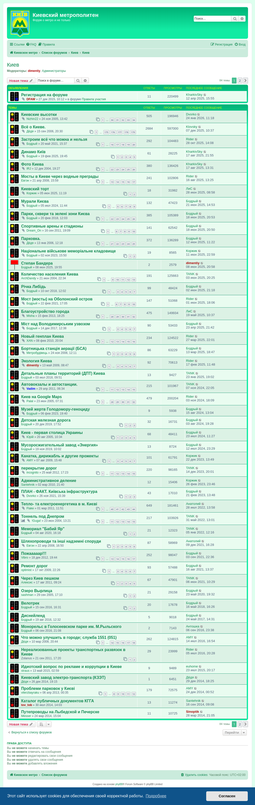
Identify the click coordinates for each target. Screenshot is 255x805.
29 (117, 316)
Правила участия (94, 99)
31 (117, 120)
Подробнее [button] (156, 796)
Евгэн (25, 180)
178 (126, 132)
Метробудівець (36, 353)
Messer (26, 716)
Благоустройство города (45, 311)
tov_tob (26, 705)
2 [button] (240, 80)
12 (128, 279)
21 (112, 243)
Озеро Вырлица (36, 591)
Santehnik (28, 484)
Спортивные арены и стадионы (52, 226)
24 (123, 169)
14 (117, 182)
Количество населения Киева (49, 274)
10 (133, 231)
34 (133, 120)
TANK (190, 274)
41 (117, 509)
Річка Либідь (33, 286)
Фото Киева (32, 164)
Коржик (31, 193)
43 (128, 509)
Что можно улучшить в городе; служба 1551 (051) (69, 637)
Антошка (192, 626)
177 (120, 132)
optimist (26, 570)
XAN (29, 340)
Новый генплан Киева (42, 336)
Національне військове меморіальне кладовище (68, 251)
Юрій (29, 437)
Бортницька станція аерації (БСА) (53, 348)
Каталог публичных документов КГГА (57, 701)
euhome (192, 666)
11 (123, 279)
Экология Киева (36, 361)
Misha (30, 316)
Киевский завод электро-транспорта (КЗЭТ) (63, 677)
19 (128, 144)
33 (128, 120)
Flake (30, 508)
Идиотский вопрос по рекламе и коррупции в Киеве (71, 666)
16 (112, 144)
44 (133, 509)
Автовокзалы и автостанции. (49, 384)
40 (112, 509)
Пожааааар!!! (33, 553)
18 (123, 144)
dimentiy (34, 71)
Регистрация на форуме (44, 95)
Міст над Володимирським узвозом (55, 324)
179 (133, 132)
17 (117, 144)
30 (112, 120)
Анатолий (193, 504)
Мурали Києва (35, 201)
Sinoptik (192, 711)
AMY (29, 460)
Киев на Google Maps (41, 397)
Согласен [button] (227, 796)
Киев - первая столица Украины (52, 432)
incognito (32, 472)
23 (117, 169)
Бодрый (31, 143)
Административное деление (48, 480)
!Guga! (36, 520)
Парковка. (31, 239)
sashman (27, 595)
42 (123, 509)
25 (128, 169)
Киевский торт (35, 189)
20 (133, 144)
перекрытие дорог (39, 468)
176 (113, 132)
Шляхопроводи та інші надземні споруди (61, 541)
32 (123, 120)
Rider (190, 139)
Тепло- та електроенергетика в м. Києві (59, 504)
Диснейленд (33, 616)
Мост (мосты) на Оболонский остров (56, 299)
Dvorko (191, 114)
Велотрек (30, 603)
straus (25, 670)
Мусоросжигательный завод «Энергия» (59, 445)
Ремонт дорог (34, 566)
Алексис (27, 582)
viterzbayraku (30, 692)
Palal (29, 401)
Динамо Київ (33, 152)
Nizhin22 (32, 119)
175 (106, 132)
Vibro (24, 557)
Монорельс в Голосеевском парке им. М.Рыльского (71, 626)
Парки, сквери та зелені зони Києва (55, 214)
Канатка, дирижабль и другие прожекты (60, 456)
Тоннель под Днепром (42, 516)
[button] (245, 81)
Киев (13, 65)
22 (112, 169)
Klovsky (191, 127)
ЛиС (189, 188)
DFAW (30, 99)
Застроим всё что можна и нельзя (54, 139)
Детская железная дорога (45, 420)
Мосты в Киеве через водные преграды (60, 176)
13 (112, 182)
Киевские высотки (39, 114)
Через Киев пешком (40, 578)
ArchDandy (28, 278)
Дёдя (30, 131)
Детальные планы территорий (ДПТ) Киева (63, 373)
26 (133, 169)
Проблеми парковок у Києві (48, 688)
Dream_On (33, 230)
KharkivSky (194, 94)
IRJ (28, 168)
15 (123, 182)
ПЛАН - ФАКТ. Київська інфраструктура (59, 491)
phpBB (119, 784)
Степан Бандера (37, 263)
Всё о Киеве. (33, 127)
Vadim (30, 388)
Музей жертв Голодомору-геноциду (55, 409)
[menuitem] (31, 44)
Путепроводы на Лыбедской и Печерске (60, 712)
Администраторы (54, 71)
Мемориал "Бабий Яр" (42, 529)
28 (112, 316)
